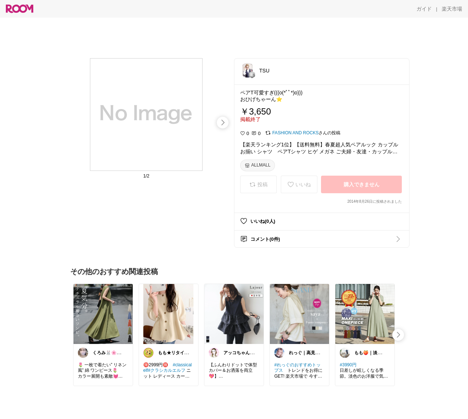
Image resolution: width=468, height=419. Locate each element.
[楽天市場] (452, 8)
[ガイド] (424, 8)
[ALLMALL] (257, 165)
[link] (103, 313)
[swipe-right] (223, 122)
